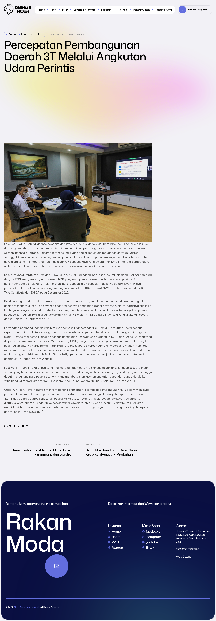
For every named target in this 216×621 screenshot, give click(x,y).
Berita (12, 34)
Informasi (26, 34)
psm (40, 34)
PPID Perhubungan (75, 34)
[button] (195, 9)
